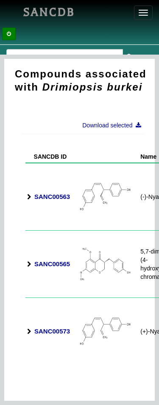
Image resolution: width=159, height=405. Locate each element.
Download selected (114, 125)
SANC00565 (52, 263)
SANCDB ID (47, 156)
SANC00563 (52, 196)
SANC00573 (52, 331)
